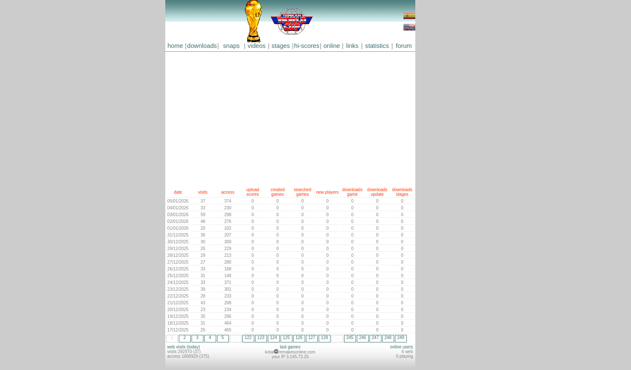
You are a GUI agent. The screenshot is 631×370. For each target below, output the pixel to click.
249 (400, 337)
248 (388, 337)
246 (362, 337)
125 (286, 337)
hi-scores (306, 45)
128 (324, 337)
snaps (231, 45)
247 (375, 337)
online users (401, 347)
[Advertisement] (290, 117)
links (352, 45)
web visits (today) (183, 347)
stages (281, 45)
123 (260, 337)
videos (257, 45)
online (331, 45)
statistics (377, 45)
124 (273, 337)
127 (311, 337)
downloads (202, 45)
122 (248, 337)
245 (349, 337)
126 (299, 337)
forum (403, 45)
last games (290, 347)
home (175, 45)
